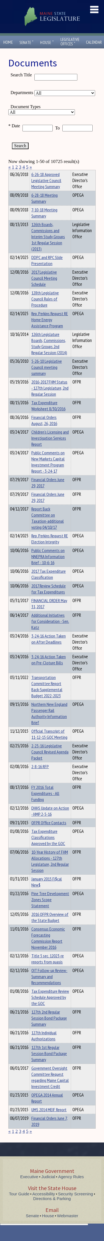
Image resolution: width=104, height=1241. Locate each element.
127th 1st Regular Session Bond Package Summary (49, 1063)
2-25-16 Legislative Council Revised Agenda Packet (50, 762)
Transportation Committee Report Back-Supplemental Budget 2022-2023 (46, 696)
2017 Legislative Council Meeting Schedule (44, 288)
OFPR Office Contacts (48, 833)
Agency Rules (71, 1186)
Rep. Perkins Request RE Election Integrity (49, 549)
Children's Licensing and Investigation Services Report (50, 448)
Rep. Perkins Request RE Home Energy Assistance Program (49, 329)
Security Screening (75, 1203)
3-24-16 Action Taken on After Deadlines (48, 649)
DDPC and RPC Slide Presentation (47, 270)
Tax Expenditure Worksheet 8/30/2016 (48, 416)
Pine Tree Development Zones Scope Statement (50, 909)
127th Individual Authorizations (44, 1046)
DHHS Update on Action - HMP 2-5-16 (50, 821)
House (47, 42)
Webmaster (67, 1225)
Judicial (48, 1186)
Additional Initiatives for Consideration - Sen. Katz (50, 631)
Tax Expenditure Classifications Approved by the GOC (48, 847)
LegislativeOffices (69, 41)
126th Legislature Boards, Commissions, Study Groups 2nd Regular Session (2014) (49, 353)
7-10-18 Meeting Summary (44, 223)
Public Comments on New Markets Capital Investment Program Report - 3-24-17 (48, 472)
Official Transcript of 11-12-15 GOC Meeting (49, 744)
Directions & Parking (52, 1208)
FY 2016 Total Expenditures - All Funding (45, 803)
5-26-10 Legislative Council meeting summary (46, 377)
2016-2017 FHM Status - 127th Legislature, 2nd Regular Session (50, 398)
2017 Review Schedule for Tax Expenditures (48, 599)
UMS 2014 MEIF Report (49, 1119)
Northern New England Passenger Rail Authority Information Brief (49, 723)
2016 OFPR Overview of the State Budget (50, 927)
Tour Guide (19, 1203)
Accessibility (43, 1203)
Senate (26, 42)
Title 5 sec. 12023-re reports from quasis (47, 969)
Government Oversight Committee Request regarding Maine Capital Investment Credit (50, 1087)
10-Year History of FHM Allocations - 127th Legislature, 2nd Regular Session (50, 871)
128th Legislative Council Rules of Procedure (45, 309)
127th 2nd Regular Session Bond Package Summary (49, 1028)
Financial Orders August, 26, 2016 (44, 430)
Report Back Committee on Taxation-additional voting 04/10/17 (47, 528)
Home (8, 42)
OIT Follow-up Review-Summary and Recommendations (49, 986)
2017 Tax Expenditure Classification (48, 584)
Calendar (94, 42)
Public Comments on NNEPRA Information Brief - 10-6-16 (48, 566)
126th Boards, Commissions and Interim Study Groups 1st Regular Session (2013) (48, 246)
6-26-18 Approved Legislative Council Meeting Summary (46, 190)
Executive (29, 1186)
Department (40, 173)
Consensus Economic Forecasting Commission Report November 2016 (48, 948)
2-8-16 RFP (40, 776)
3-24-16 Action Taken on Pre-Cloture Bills (48, 670)
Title (13, 173)
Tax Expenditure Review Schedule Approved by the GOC (50, 1007)
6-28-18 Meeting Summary (44, 208)
